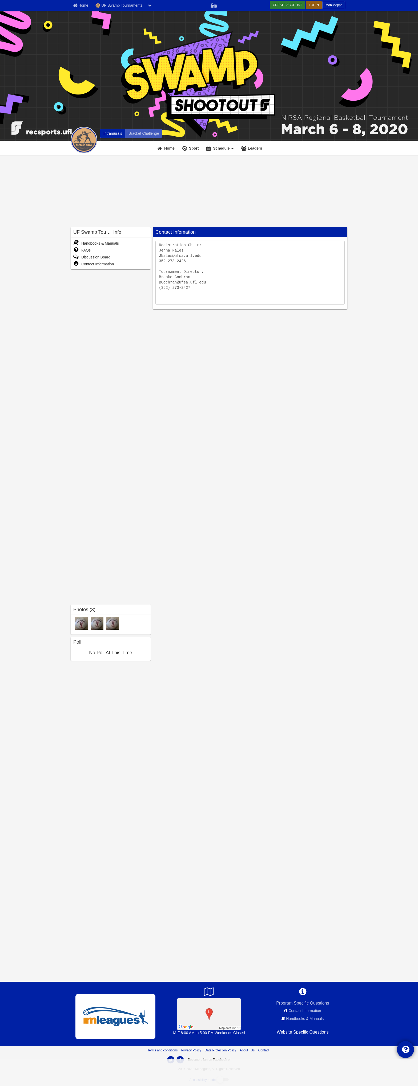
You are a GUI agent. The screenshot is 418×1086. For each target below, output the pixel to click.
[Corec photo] (112, 623)
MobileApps (333, 5)
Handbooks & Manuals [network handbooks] (305, 1019)
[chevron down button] (150, 5)
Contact (263, 1050)
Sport (194, 148)
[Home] (167, 148)
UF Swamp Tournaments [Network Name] (118, 5)
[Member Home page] (80, 5)
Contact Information (93, 264)
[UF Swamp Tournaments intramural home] (112, 133)
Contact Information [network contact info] (304, 1011)
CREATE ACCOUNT (287, 5)
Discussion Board (91, 257)
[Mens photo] (81, 623)
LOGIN (314, 5)
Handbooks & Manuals (96, 243)
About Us (247, 1050)
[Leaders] (252, 148)
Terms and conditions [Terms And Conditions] (162, 1050)
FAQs (82, 250)
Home (169, 148)
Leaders (255, 148)
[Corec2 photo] (97, 623)
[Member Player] (214, 5)
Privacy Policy (191, 1050)
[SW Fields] (209, 1014)
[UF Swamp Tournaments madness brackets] (143, 133)
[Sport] (191, 148)
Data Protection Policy (220, 1050)
